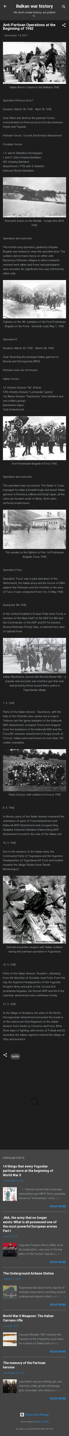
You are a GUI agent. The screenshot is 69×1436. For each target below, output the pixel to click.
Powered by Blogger (34, 1414)
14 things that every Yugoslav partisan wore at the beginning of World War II (28, 1170)
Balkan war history (34, 6)
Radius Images (42, 1421)
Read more (58, 1206)
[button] (64, 26)
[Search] (64, 7)
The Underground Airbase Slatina (28, 1273)
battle (15, 1056)
